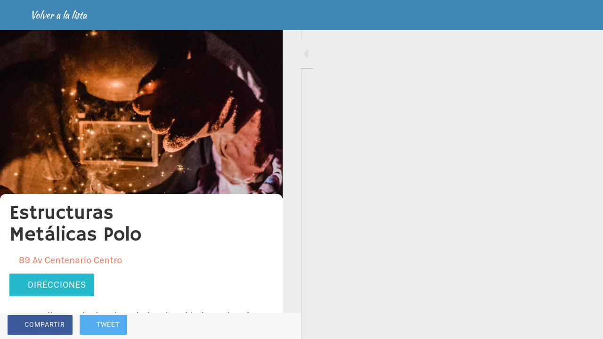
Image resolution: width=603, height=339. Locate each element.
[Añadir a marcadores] (241, 326)
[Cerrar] (15, 15)
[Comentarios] (264, 326)
